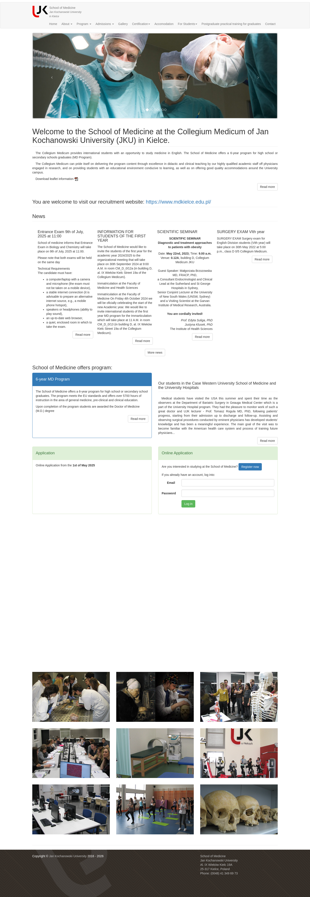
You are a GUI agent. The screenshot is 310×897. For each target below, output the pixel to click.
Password (169, 493)
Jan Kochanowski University (68, 856)
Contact (270, 24)
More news (155, 352)
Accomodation (164, 24)
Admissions (105, 24)
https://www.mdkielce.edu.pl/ (178, 202)
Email (171, 482)
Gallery (123, 24)
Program (84, 24)
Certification (141, 24)
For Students (187, 24)
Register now (250, 467)
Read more (267, 187)
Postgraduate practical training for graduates (231, 24)
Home (53, 24)
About (67, 24)
